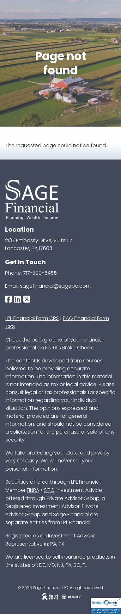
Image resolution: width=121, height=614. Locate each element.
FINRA (33, 490)
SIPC (49, 490)
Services (16, 132)
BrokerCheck (77, 347)
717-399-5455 (40, 273)
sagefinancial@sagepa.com (55, 286)
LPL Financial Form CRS (32, 318)
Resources (19, 147)
